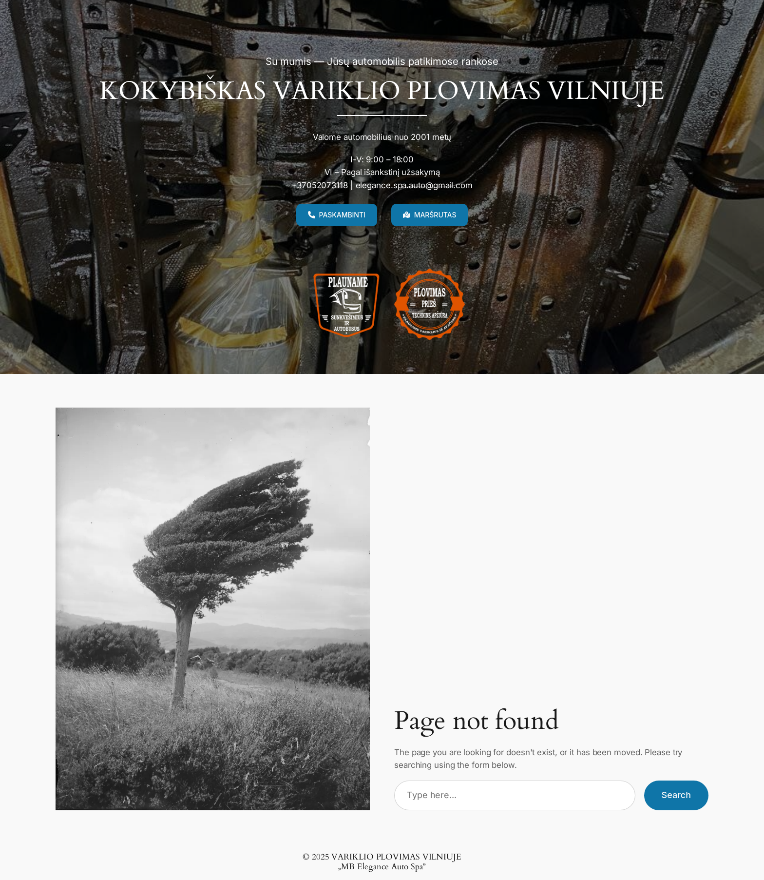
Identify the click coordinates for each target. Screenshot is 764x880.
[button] (336, 215)
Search (676, 795)
